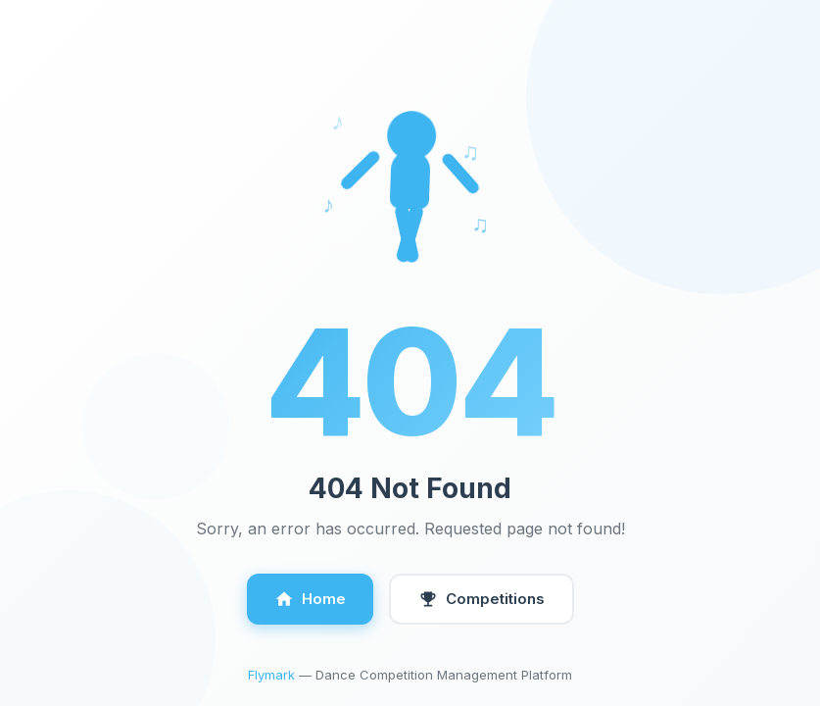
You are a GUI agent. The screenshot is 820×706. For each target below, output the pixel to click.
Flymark (271, 674)
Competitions (481, 599)
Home (310, 599)
